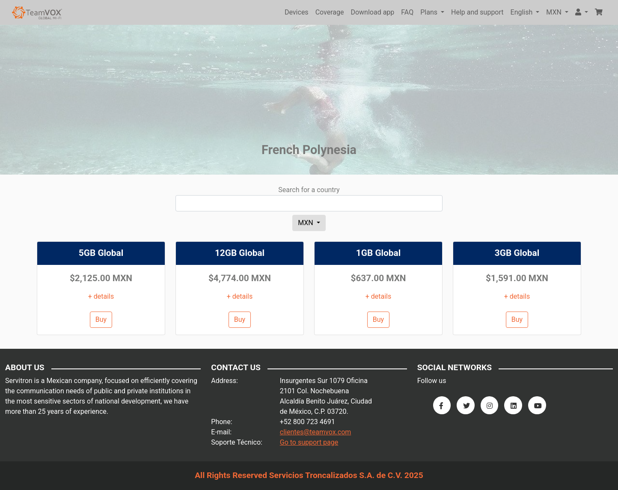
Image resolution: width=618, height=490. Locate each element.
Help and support (477, 12)
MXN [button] (554, 12)
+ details (101, 296)
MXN (306, 223)
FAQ (407, 12)
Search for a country (308, 190)
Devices (297, 12)
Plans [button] (429, 12)
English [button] (523, 12)
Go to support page (309, 442)
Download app (372, 12)
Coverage (329, 12)
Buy (101, 319)
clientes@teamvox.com (315, 432)
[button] (581, 12)
